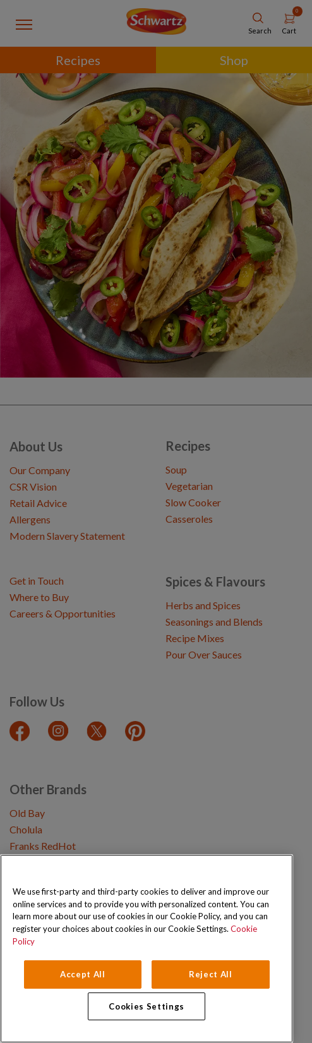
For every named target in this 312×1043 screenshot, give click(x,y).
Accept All (82, 974)
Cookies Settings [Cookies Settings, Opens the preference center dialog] (146, 1006)
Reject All (210, 974)
